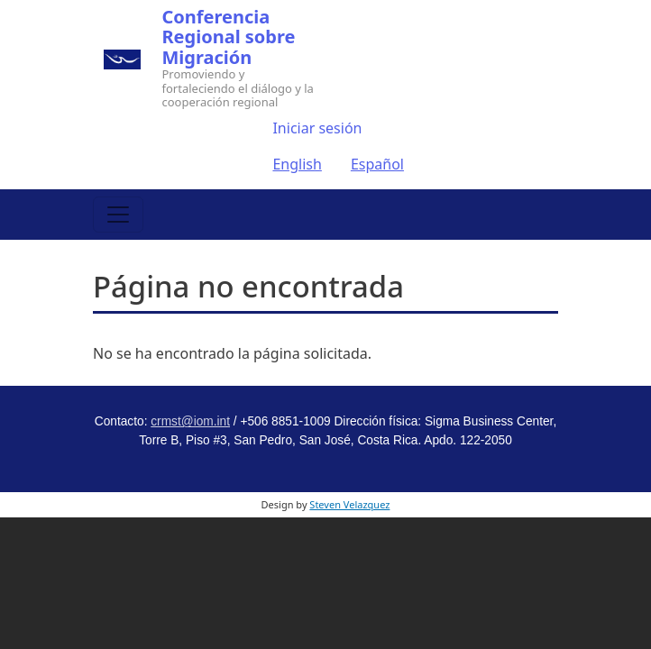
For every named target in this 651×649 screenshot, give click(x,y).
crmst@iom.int (190, 421)
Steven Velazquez (349, 504)
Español (377, 164)
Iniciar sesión (317, 128)
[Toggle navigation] (118, 215)
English (296, 164)
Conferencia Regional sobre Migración (229, 37)
